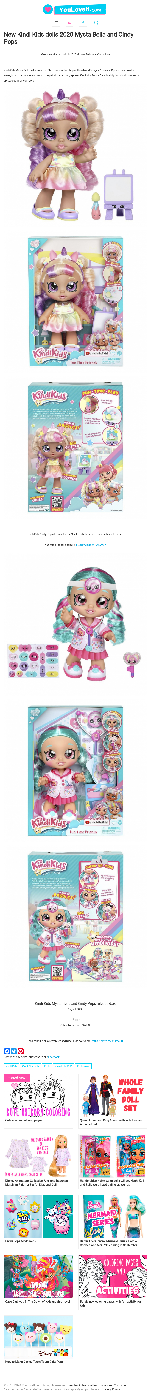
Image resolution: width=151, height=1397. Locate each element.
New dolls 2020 (63, 1066)
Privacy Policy (111, 1389)
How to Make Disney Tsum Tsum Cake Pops (34, 1362)
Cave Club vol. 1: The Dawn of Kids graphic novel (37, 1302)
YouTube (120, 1385)
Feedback (74, 1385)
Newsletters (90, 1385)
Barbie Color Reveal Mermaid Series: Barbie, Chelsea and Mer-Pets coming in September (108, 1243)
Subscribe (69, 23)
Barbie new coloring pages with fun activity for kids (110, 1304)
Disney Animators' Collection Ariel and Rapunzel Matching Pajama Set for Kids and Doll (36, 1183)
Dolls (47, 1066)
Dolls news (83, 1066)
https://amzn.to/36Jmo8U (107, 1041)
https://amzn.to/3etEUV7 (91, 544)
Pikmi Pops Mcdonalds (20, 1241)
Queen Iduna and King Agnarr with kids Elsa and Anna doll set (111, 1122)
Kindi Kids (11, 1066)
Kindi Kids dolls (30, 1066)
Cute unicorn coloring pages (23, 1120)
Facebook (83, 23)
